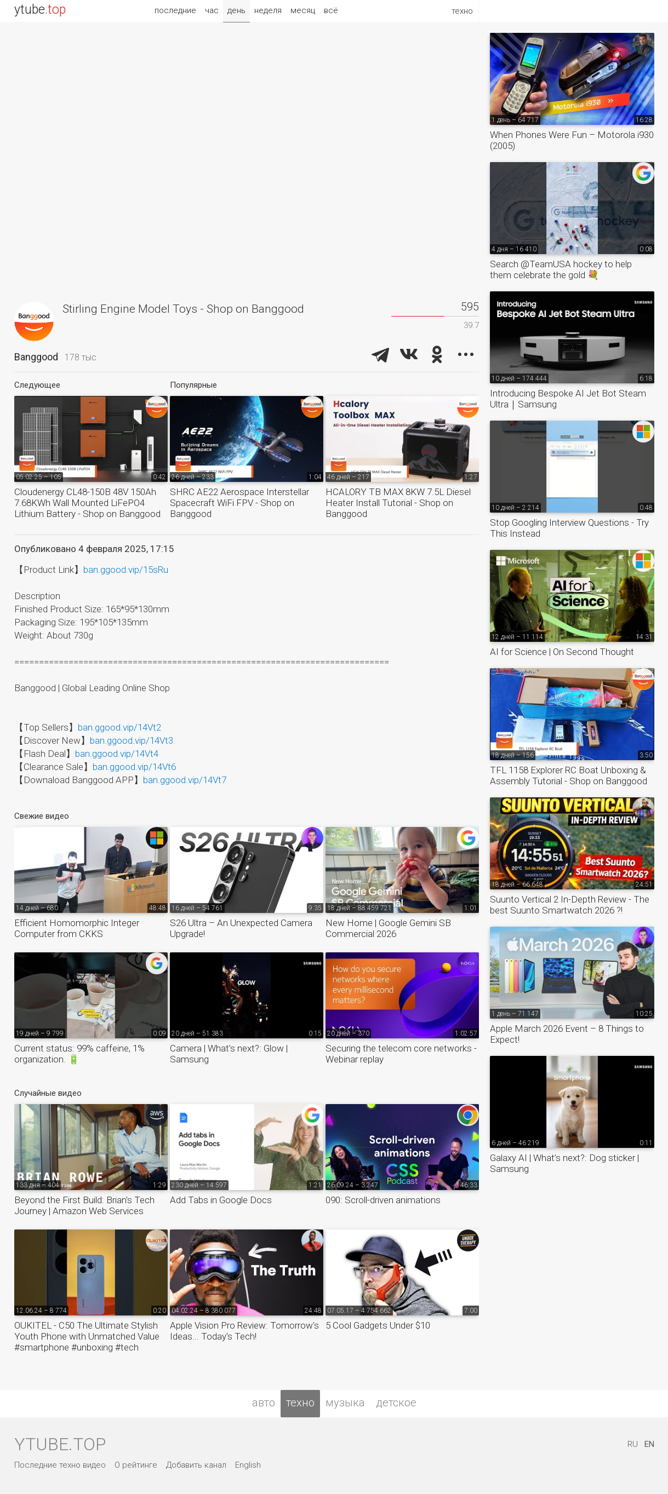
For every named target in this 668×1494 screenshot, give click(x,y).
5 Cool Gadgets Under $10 (378, 1325)
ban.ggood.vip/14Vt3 (131, 740)
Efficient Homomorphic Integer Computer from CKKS (76, 928)
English (248, 1465)
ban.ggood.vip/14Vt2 (119, 727)
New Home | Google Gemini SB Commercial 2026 (388, 928)
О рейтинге (136, 1465)
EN (649, 1444)
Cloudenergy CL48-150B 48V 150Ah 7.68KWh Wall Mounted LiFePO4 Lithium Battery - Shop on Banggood (87, 502)
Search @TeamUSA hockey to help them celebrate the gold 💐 (561, 269)
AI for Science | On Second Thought (562, 651)
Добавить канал (196, 1465)
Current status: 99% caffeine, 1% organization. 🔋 (79, 1054)
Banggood (36, 357)
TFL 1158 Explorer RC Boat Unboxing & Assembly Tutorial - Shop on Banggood (568, 775)
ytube (40, 9)
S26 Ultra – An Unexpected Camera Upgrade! (241, 928)
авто (263, 1402)
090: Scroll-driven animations (383, 1199)
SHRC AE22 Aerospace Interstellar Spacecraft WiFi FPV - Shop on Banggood (239, 502)
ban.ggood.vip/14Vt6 (134, 766)
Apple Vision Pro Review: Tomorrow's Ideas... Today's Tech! (244, 1331)
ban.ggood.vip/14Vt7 (184, 779)
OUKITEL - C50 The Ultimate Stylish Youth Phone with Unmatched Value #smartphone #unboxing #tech (86, 1336)
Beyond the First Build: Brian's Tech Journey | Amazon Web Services (84, 1205)
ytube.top (60, 1444)
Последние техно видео (60, 1465)
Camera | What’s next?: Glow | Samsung (229, 1054)
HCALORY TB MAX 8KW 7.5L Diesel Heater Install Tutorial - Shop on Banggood (398, 502)
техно (300, 1402)
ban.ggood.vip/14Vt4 (116, 753)
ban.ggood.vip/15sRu (125, 569)
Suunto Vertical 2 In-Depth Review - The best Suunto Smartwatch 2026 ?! (569, 905)
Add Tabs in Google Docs (221, 1199)
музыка (345, 1402)
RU (632, 1444)
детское (396, 1402)
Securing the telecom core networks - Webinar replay (401, 1054)
